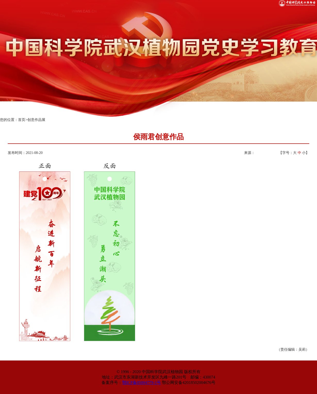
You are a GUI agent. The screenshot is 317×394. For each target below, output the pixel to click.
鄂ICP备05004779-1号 (141, 382)
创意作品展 (36, 120)
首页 (21, 120)
